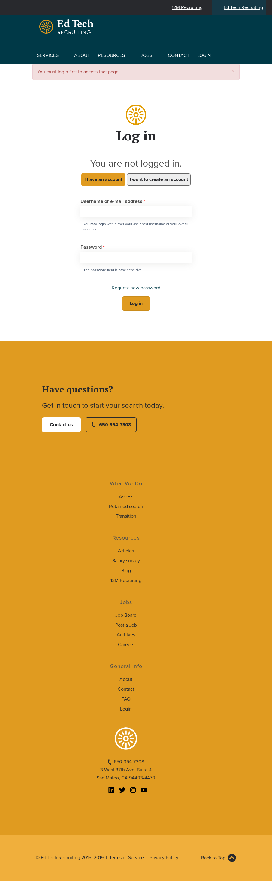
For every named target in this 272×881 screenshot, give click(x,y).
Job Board (126, 615)
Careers (126, 645)
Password (92, 247)
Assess (126, 497)
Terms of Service (126, 858)
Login (204, 55)
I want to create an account (159, 179)
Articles (126, 551)
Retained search (126, 507)
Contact (178, 55)
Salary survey (126, 561)
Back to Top (213, 858)
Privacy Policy (164, 858)
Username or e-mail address (112, 201)
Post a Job (126, 625)
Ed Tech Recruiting (243, 7)
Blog (126, 571)
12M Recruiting (187, 7)
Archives (126, 635)
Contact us (61, 425)
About (82, 55)
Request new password (136, 288)
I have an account (103, 179)
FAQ (126, 699)
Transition (126, 516)
